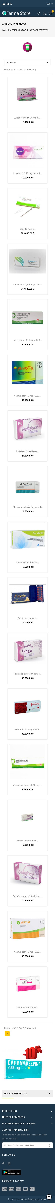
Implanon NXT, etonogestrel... (27, 284)
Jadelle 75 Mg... (27, 229)
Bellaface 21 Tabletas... (27, 451)
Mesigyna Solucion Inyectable (27, 507)
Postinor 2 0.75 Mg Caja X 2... (27, 173)
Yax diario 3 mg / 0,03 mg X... (27, 674)
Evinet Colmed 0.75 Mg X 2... (27, 118)
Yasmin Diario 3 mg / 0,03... (27, 396)
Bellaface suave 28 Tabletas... (27, 896)
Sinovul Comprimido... (27, 841)
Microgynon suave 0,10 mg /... (27, 785)
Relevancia (27, 62)
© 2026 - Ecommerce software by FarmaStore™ (27, 1199)
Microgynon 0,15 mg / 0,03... (27, 340)
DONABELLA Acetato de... (27, 562)
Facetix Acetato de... (28, 618)
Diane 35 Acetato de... (27, 1007)
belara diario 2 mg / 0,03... (27, 729)
